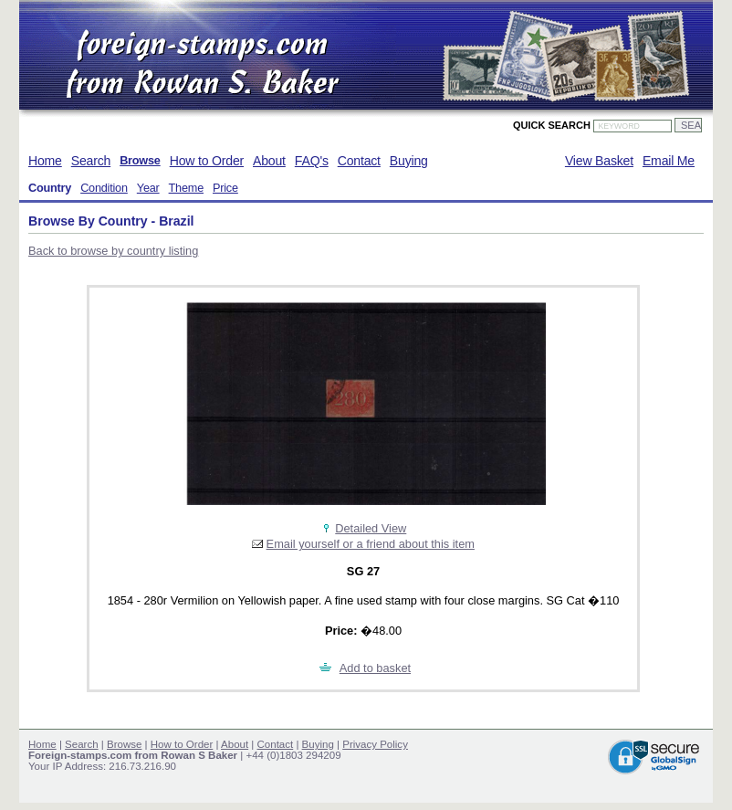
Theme (186, 188)
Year (148, 188)
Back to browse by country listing (113, 251)
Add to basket (375, 668)
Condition (104, 188)
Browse (140, 160)
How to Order (207, 160)
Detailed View (370, 528)
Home (45, 160)
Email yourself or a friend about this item (371, 544)
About (269, 160)
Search (90, 160)
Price (225, 188)
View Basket (599, 160)
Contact (359, 160)
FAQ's (312, 160)
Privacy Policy (375, 744)
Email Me (669, 160)
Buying (409, 160)
